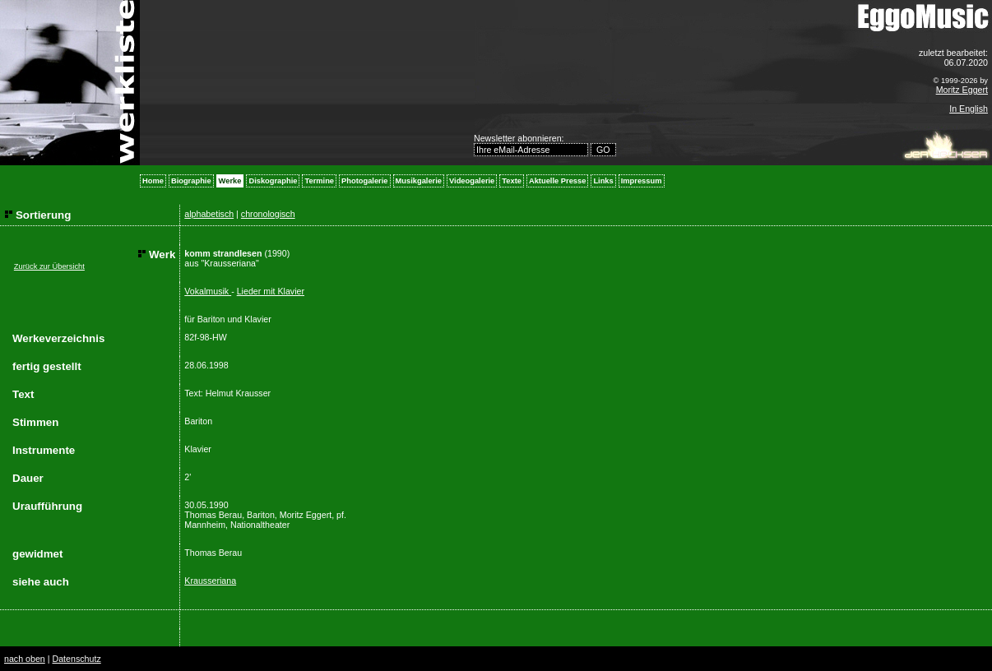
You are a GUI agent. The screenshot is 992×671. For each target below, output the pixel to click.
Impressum (641, 181)
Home (153, 181)
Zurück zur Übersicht (49, 266)
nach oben (24, 659)
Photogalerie (364, 181)
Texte (511, 181)
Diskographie (272, 181)
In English (968, 108)
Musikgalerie (419, 181)
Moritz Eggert (962, 90)
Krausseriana (210, 580)
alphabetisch (209, 214)
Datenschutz (76, 659)
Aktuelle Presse (557, 181)
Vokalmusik (207, 291)
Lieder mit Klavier (270, 291)
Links (603, 181)
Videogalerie (471, 181)
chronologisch (268, 214)
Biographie (191, 181)
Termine (319, 181)
